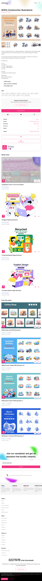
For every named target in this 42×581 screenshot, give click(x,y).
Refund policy (4, 522)
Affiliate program (4, 512)
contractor (27, 95)
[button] (39, 2)
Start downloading (5, 505)
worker (7, 93)
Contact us (3, 529)
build (6, 95)
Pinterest (3, 544)
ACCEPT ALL (4, 578)
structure (24, 93)
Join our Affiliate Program (21, 104)
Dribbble (3, 535)
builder (18, 95)
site (28, 93)
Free (6, 332)
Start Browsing (21, 569)
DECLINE (11, 578)
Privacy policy (4, 518)
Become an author (5, 507)
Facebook (3, 542)
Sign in (35, 2)
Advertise (3, 527)
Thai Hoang (11, 146)
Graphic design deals (5, 550)
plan (10, 95)
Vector (9, 12)
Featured (6, 187)
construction (13, 93)
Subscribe (21, 466)
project (18, 93)
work (3, 93)
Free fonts (3, 552)
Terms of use (3, 520)
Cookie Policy (17, 575)
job (2, 95)
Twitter (2, 537)
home (32, 93)
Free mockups (4, 555)
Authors (2, 503)
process (36, 93)
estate (14, 95)
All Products (4, 12)
